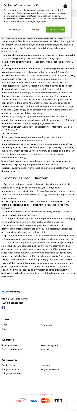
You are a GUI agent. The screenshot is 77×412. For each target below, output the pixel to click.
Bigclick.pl (47, 394)
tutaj (64, 79)
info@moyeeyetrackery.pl (14, 298)
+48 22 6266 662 (12, 303)
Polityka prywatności (38, 21)
